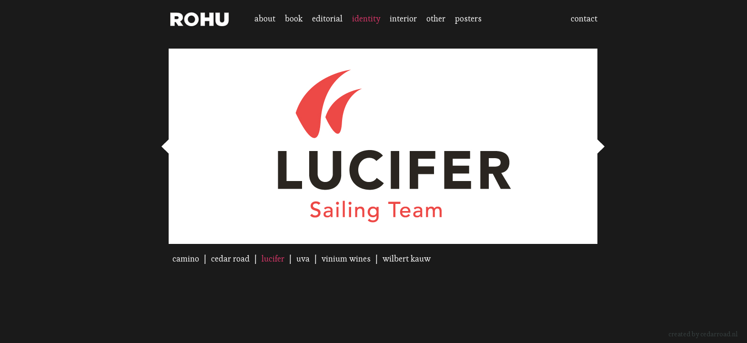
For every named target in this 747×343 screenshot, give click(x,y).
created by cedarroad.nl (702, 334)
